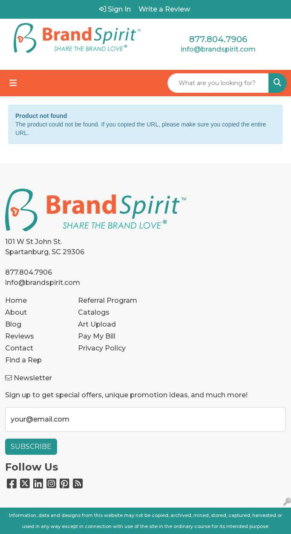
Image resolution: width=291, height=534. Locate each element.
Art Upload (97, 324)
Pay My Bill (96, 336)
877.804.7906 (218, 39)
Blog (13, 324)
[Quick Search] (218, 83)
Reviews (19, 336)
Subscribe (31, 446)
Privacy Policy (102, 348)
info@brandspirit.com (218, 49)
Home (16, 300)
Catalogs (93, 312)
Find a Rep (23, 360)
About (16, 312)
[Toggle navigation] (13, 83)
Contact (19, 348)
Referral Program (107, 300)
